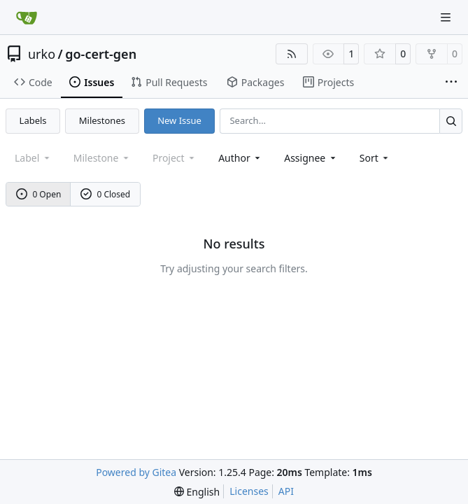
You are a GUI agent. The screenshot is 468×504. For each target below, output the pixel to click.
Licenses (249, 491)
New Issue (179, 120)
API (286, 491)
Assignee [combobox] (311, 157)
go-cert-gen (100, 54)
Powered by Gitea (136, 472)
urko (41, 54)
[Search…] (450, 120)
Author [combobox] (240, 157)
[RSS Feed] (292, 53)
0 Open (39, 194)
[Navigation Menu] (447, 17)
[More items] (451, 82)
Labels (33, 120)
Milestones (102, 120)
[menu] (375, 158)
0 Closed (105, 194)
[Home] (26, 17)
